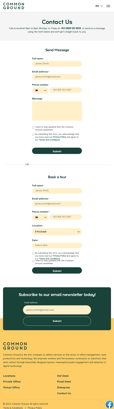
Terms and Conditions (49, 139)
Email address (40, 71)
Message (37, 98)
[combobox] (40, 89)
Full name (38, 59)
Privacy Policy (59, 136)
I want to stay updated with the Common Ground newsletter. (54, 127)
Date (35, 238)
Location (37, 223)
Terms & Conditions (13, 404)
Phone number (40, 84)
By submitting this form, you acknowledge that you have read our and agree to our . (57, 136)
